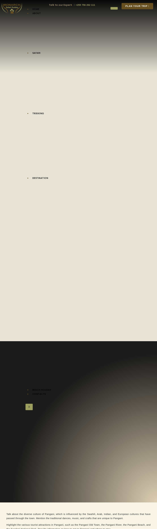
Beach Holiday (41, 389)
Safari (36, 53)
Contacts (39, 394)
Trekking (38, 113)
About (36, 13)
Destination (40, 178)
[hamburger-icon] (114, 8)
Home (35, 9)
